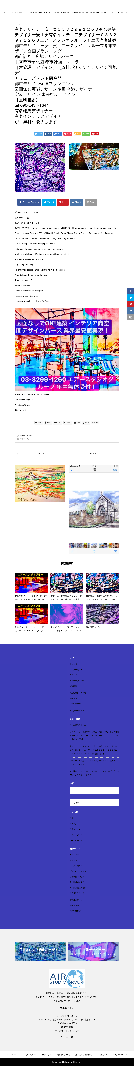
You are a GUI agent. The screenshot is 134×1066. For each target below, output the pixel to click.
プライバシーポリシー (79, 871)
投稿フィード (75, 829)
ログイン (73, 824)
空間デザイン (24, 439)
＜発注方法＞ (75, 698)
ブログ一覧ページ (77, 670)
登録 (71, 818)
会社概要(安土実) (77, 681)
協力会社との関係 (77, 893)
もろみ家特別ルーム (78, 725)
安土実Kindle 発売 (77, 711)
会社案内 (73, 686)
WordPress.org (76, 840)
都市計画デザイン (77, 900)
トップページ (75, 664)
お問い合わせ (75, 704)
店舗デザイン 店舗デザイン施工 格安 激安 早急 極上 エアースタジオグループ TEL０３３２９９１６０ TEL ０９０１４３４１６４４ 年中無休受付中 (95, 750)
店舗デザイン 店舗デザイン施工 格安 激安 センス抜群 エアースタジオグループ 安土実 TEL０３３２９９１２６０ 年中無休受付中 (95, 735)
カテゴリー (74, 675)
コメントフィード (77, 835)
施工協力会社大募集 (78, 693)
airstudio (29, 436)
